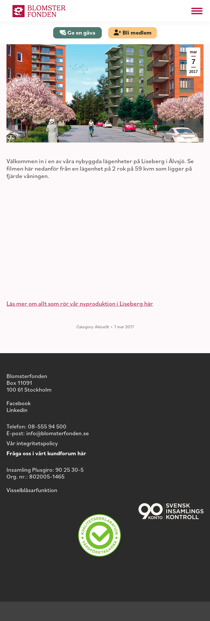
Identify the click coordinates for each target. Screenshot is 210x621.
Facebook (18, 402)
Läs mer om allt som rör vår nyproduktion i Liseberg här (79, 303)
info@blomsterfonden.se (57, 433)
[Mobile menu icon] (197, 11)
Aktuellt (102, 326)
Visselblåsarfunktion (31, 489)
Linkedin (17, 409)
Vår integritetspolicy (32, 443)
